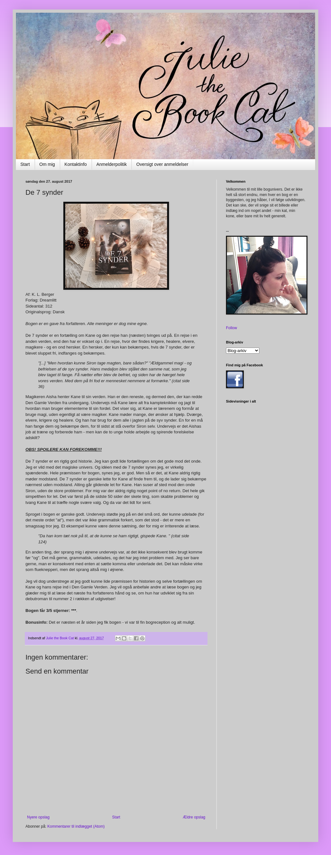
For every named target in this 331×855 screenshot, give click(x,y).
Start (25, 164)
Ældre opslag (194, 817)
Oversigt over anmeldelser (162, 164)
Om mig (47, 164)
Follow (231, 328)
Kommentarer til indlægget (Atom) (76, 826)
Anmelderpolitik (111, 164)
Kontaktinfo (76, 164)
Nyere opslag (38, 817)
